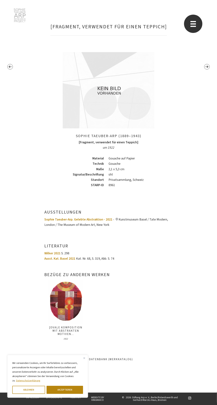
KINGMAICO (97, 400)
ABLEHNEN (28, 390)
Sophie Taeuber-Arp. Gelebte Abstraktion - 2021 (78, 219)
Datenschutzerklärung (28, 381)
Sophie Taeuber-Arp (20, 15)
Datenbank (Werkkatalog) (108, 359)
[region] (47, 376)
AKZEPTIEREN (64, 390)
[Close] (84, 358)
